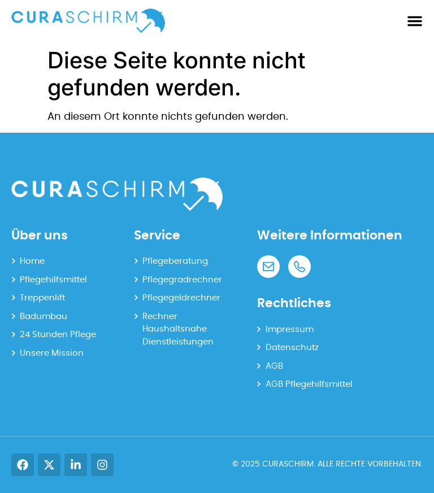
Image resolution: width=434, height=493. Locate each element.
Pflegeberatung (175, 261)
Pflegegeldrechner (181, 298)
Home (32, 261)
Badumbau (43, 316)
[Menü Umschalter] (415, 21)
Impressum (290, 329)
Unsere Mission (52, 353)
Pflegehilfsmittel (53, 280)
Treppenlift (42, 298)
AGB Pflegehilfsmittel (309, 384)
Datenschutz (292, 347)
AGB (274, 366)
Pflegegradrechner (182, 280)
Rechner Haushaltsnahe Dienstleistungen (178, 329)
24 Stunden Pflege (58, 334)
